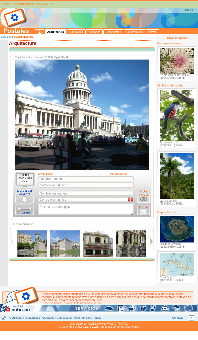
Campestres (64, 317)
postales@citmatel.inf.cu (85, 303)
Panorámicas (82, 317)
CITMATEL (121, 323)
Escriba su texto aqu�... (86, 209)
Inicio (14, 36)
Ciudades (48, 317)
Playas (97, 317)
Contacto (188, 10)
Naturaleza (33, 317)
